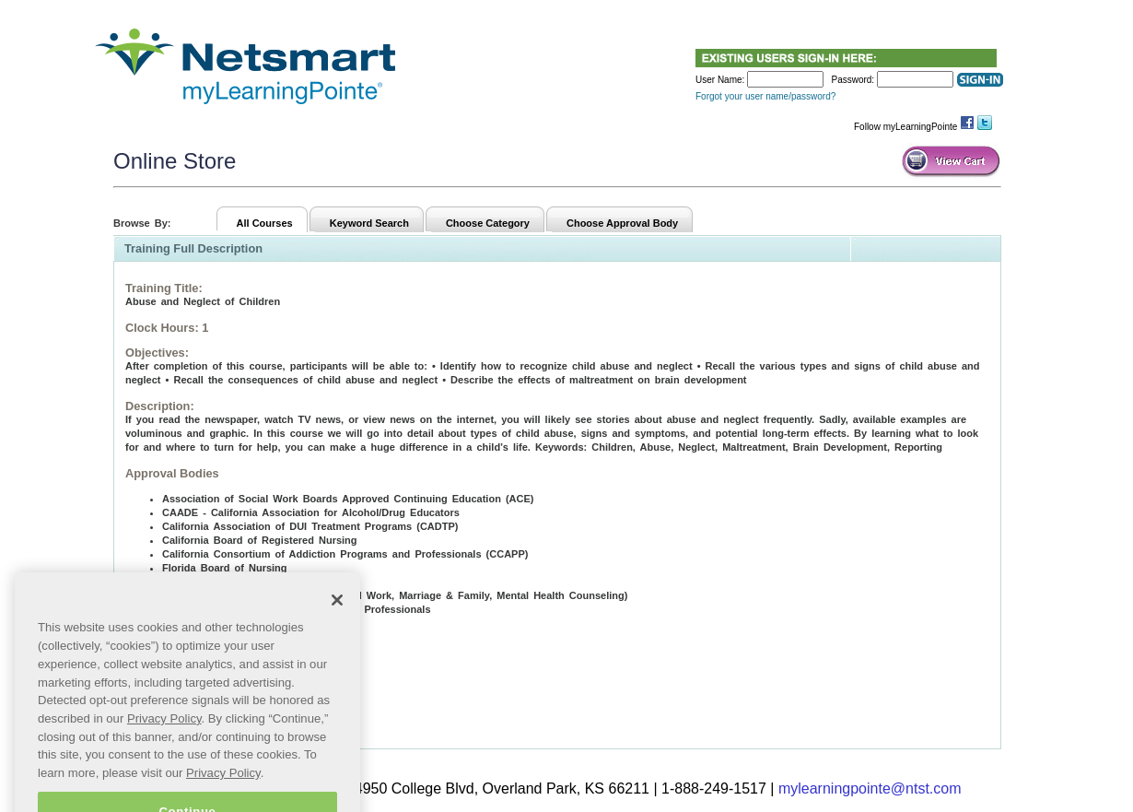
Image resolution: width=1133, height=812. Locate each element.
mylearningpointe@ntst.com (870, 788)
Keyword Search (369, 223)
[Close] (337, 621)
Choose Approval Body (622, 223)
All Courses (265, 223)
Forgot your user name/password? (765, 96)
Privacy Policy (164, 739)
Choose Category (488, 223)
